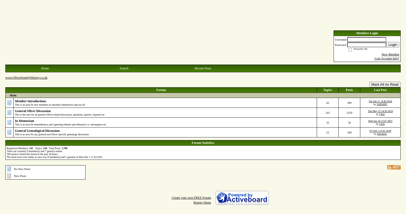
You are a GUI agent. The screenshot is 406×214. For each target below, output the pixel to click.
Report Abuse (202, 202)
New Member (390, 54)
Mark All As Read (385, 84)
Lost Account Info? (386, 58)
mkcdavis (382, 133)
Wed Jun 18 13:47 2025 (380, 121)
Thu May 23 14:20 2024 (380, 111)
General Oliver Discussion (33, 111)
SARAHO (382, 104)
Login (392, 45)
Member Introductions (30, 101)
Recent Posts (203, 68)
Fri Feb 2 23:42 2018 (380, 130)
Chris (382, 114)
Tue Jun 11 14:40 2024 (380, 101)
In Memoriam (24, 121)
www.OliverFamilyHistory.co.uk (26, 78)
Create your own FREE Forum (191, 198)
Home (45, 68)
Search (124, 68)
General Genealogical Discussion (37, 131)
